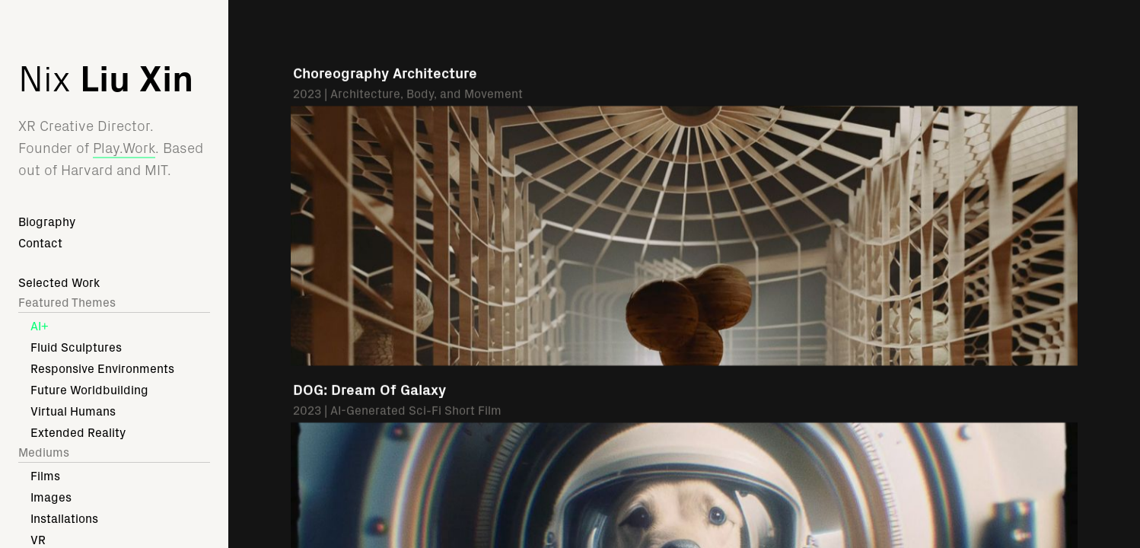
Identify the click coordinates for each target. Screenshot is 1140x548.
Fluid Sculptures (76, 347)
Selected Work (59, 283)
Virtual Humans (73, 411)
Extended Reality (78, 432)
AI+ (39, 326)
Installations (64, 518)
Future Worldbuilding (89, 390)
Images (51, 497)
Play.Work (124, 148)
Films (45, 476)
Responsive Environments (102, 369)
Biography (46, 222)
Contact (40, 243)
